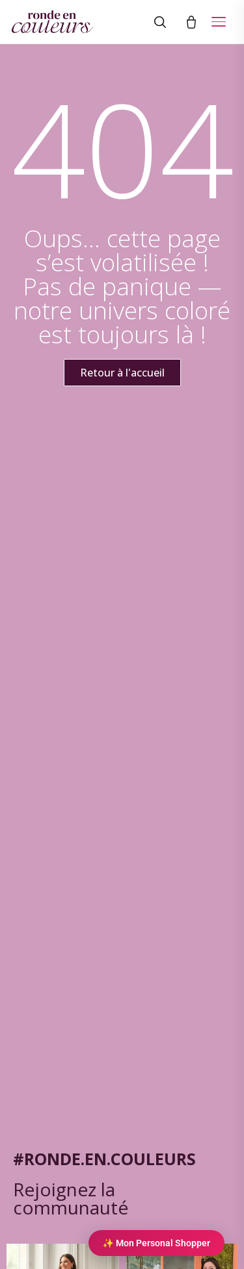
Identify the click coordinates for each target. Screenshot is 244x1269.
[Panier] (191, 22)
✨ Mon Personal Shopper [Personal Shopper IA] (156, 1243)
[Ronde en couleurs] (52, 22)
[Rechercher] (160, 22)
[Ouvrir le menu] (218, 22)
